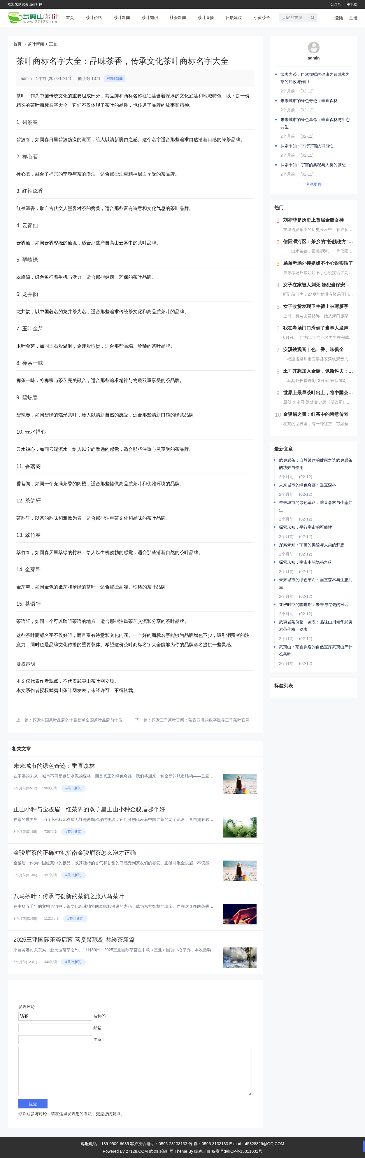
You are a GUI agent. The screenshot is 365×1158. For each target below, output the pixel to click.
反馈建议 (234, 17)
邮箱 (97, 1028)
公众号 (336, 4)
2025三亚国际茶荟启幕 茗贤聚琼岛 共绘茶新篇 (74, 939)
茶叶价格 (94, 17)
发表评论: (27, 1006)
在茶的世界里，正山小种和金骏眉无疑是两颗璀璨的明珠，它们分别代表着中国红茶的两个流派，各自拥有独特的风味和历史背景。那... (135, 819)
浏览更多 (314, 184)
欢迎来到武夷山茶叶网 (25, 4)
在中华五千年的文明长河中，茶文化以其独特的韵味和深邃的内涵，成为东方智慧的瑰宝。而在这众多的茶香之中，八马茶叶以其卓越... (135, 906)
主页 (97, 1039)
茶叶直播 (206, 17)
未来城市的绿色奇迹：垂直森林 (54, 766)
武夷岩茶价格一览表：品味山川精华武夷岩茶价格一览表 (315, 626)
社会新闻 (178, 17)
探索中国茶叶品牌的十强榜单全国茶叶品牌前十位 (77, 720)
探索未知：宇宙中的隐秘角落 (305, 562)
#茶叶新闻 (115, 79)
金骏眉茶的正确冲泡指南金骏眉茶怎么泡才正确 (74, 852)
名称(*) (99, 1016)
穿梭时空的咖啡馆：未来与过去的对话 (313, 604)
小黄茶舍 (262, 17)
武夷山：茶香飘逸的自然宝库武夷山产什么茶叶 (315, 650)
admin (314, 58)
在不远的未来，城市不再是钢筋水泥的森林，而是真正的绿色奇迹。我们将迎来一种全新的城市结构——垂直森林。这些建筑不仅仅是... (135, 776)
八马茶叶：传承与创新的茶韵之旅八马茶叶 (68, 896)
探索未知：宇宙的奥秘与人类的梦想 (313, 164)
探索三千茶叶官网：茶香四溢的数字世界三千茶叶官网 (201, 720)
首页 (70, 17)
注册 (353, 17)
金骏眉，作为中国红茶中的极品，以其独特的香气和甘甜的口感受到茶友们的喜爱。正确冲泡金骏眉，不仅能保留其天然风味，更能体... (135, 863)
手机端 (352, 4)
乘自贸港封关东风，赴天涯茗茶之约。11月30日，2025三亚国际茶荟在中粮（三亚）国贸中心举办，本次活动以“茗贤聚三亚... (127, 949)
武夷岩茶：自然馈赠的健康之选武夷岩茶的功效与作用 (315, 78)
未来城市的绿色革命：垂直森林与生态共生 (315, 123)
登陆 (339, 17)
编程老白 (202, 1151)
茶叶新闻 (122, 17)
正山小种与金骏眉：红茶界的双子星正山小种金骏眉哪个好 (89, 809)
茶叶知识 (150, 17)
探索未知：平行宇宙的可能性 (307, 145)
